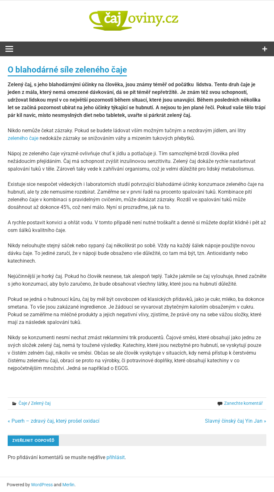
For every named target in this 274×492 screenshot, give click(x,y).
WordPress (42, 484)
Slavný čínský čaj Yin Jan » (235, 421)
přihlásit (115, 457)
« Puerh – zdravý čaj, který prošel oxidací (53, 421)
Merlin (68, 484)
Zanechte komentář (243, 403)
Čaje (23, 403)
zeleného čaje (23, 138)
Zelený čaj (41, 403)
